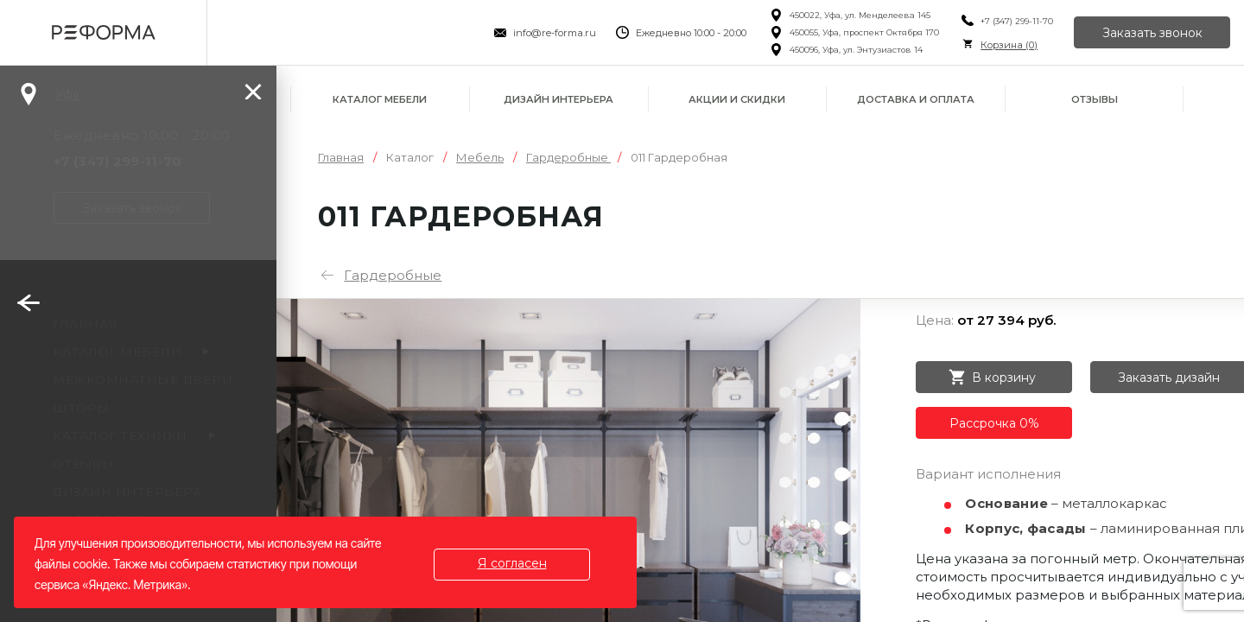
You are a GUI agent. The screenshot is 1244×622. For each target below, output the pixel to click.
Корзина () (1009, 45)
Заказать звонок (1152, 33)
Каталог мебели (380, 99)
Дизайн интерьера (558, 99)
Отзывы (1094, 99)
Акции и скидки (737, 99)
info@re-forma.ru (554, 33)
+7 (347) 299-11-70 (1017, 21)
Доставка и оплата (915, 99)
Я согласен (512, 563)
